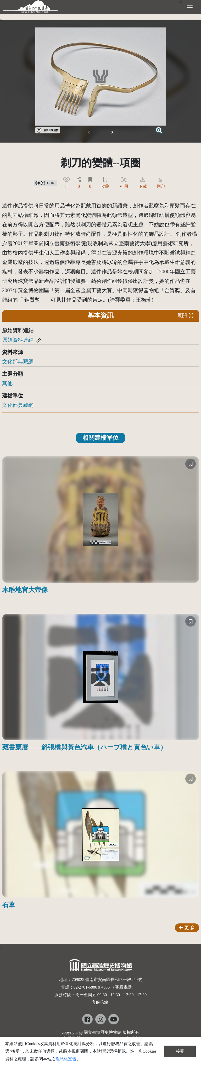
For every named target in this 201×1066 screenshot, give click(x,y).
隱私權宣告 (65, 1059)
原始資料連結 (18, 340)
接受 (180, 1051)
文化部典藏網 (18, 361)
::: (1, 19)
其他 (7, 383)
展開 (185, 315)
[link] (47, 129)
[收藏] (190, 464)
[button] (112, 132)
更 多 (187, 927)
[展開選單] (189, 7)
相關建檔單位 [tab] (100, 438)
